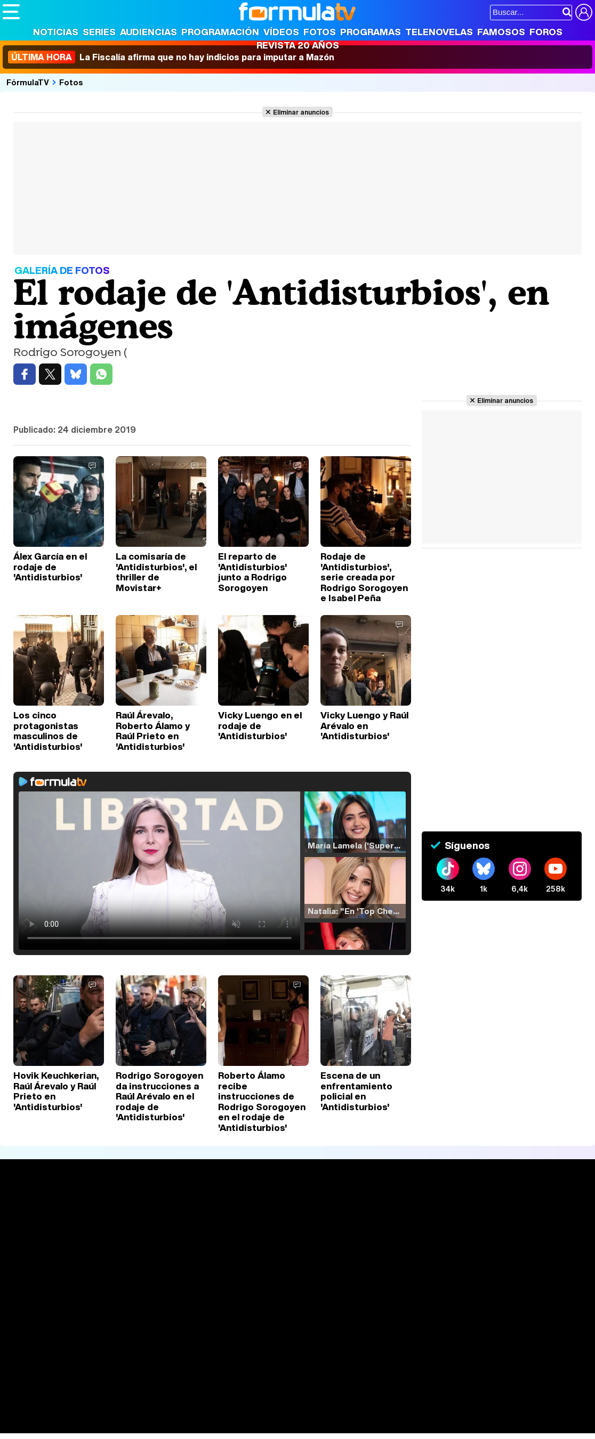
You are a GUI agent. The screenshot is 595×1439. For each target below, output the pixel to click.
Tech (141, 1425)
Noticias (55, 31)
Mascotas (353, 1411)
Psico (320, 1411)
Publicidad (363, 1335)
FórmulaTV (27, 82)
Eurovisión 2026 (388, 1242)
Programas (370, 31)
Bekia (71, 1411)
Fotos (319, 31)
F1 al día (171, 1425)
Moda (97, 1411)
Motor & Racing (221, 1425)
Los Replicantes (88, 1382)
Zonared (271, 1425)
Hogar (293, 1411)
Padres (189, 1411)
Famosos (501, 31)
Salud (219, 1411)
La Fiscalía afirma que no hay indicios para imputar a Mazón (171, 57)
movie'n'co (278, 1396)
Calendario (145, 1222)
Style (102, 1425)
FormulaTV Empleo (112, 1396)
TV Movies (145, 1245)
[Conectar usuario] (583, 12)
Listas (136, 1233)
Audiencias (148, 31)
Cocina (248, 1411)
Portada (28, 1210)
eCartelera (172, 1396)
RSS (438, 1335)
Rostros (491, 1210)
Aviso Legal (87, 1335)
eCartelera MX (225, 1396)
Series (99, 31)
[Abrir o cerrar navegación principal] (11, 11)
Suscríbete (498, 1249)
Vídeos (281, 31)
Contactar (406, 1335)
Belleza (127, 1411)
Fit (271, 1411)
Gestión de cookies (304, 1335)
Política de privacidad (151, 1335)
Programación (220, 31)
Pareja (159, 1411)
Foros (545, 31)
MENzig (73, 1425)
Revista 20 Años (297, 45)
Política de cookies (229, 1335)
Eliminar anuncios (301, 112)
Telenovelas (439, 31)
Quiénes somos (32, 1335)
